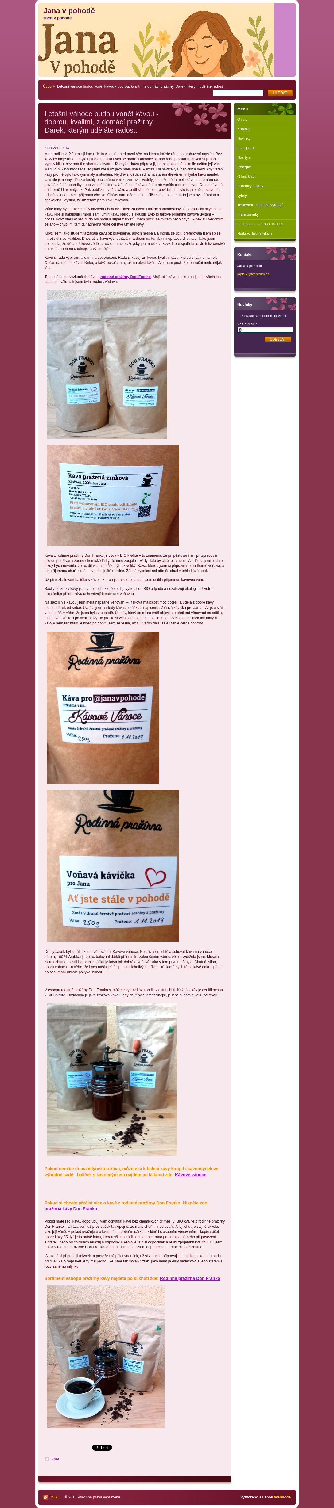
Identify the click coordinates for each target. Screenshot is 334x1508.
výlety (242, 195)
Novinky (244, 138)
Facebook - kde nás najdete (260, 224)
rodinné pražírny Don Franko (125, 277)
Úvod (47, 86)
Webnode (282, 1497)
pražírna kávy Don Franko (71, 1208)
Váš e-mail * (247, 324)
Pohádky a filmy (250, 186)
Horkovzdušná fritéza (254, 233)
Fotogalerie (246, 148)
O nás (242, 119)
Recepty (244, 167)
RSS (53, 1497)
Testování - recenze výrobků (260, 205)
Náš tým (244, 157)
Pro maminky (248, 214)
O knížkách (246, 176)
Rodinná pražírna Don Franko (190, 1278)
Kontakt (243, 129)
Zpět (55, 1459)
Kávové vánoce (190, 1174)
